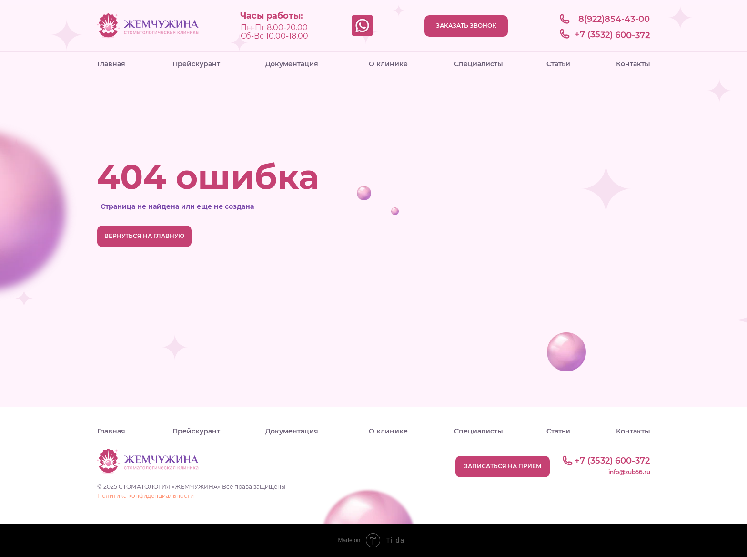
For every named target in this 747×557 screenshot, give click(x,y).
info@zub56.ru (629, 471)
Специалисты (478, 64)
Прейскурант (196, 64)
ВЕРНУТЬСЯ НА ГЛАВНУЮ (144, 235)
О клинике (388, 64)
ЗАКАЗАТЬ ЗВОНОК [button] (466, 25)
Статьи (558, 64)
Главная (111, 64)
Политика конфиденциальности (145, 495)
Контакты (633, 64)
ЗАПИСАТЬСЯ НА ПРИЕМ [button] (503, 466)
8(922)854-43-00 (614, 19)
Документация (291, 64)
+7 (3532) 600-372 (612, 35)
